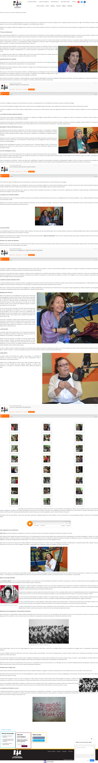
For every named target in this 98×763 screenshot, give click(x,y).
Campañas (52, 5)
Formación (58, 5)
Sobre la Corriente (40, 5)
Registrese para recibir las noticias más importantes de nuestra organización (22, 740)
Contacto (74, 1)
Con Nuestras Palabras (32, 1)
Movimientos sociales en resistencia (7, 736)
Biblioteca (64, 5)
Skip (88, 760)
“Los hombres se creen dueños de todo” (7, 744)
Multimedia (69, 5)
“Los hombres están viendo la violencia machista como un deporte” (8, 740)
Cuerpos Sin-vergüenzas (44, 1)
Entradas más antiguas (5, 729)
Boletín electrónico (55, 1)
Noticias (47, 5)
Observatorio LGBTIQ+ (65, 1)
